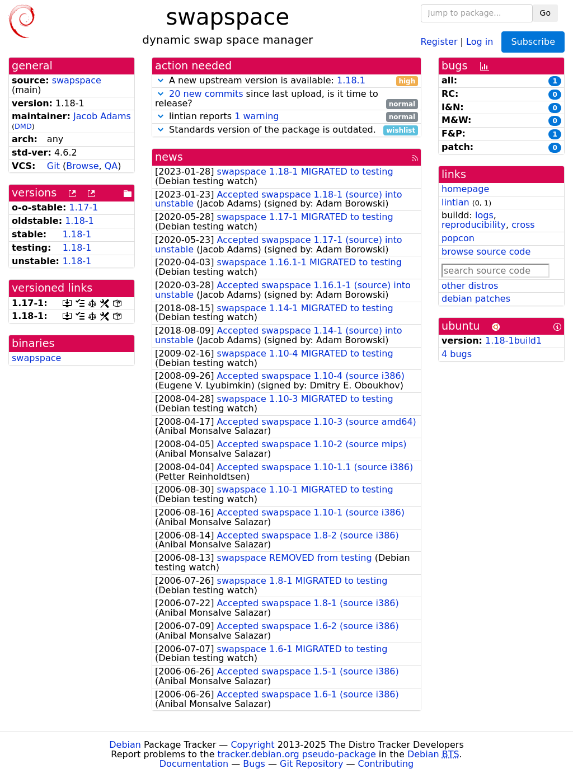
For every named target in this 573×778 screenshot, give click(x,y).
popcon (458, 238)
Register (439, 41)
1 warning (256, 116)
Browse (82, 166)
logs (484, 215)
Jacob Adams (102, 116)
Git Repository (311, 763)
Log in (479, 41)
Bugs (254, 763)
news (169, 157)
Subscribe (533, 41)
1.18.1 (351, 80)
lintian (455, 202)
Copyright (252, 744)
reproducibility (474, 224)
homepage (465, 189)
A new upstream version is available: (286, 81)
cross (522, 224)
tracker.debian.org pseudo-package (297, 754)
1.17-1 (83, 207)
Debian (125, 744)
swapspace (76, 80)
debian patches (476, 298)
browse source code (486, 251)
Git (53, 166)
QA (111, 166)
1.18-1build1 (513, 340)
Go (545, 12)
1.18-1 (79, 220)
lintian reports (286, 116)
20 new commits (206, 93)
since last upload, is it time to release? (286, 99)
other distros (470, 285)
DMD (23, 126)
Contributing (386, 763)
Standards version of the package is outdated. (286, 130)
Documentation (193, 763)
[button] (160, 80)
